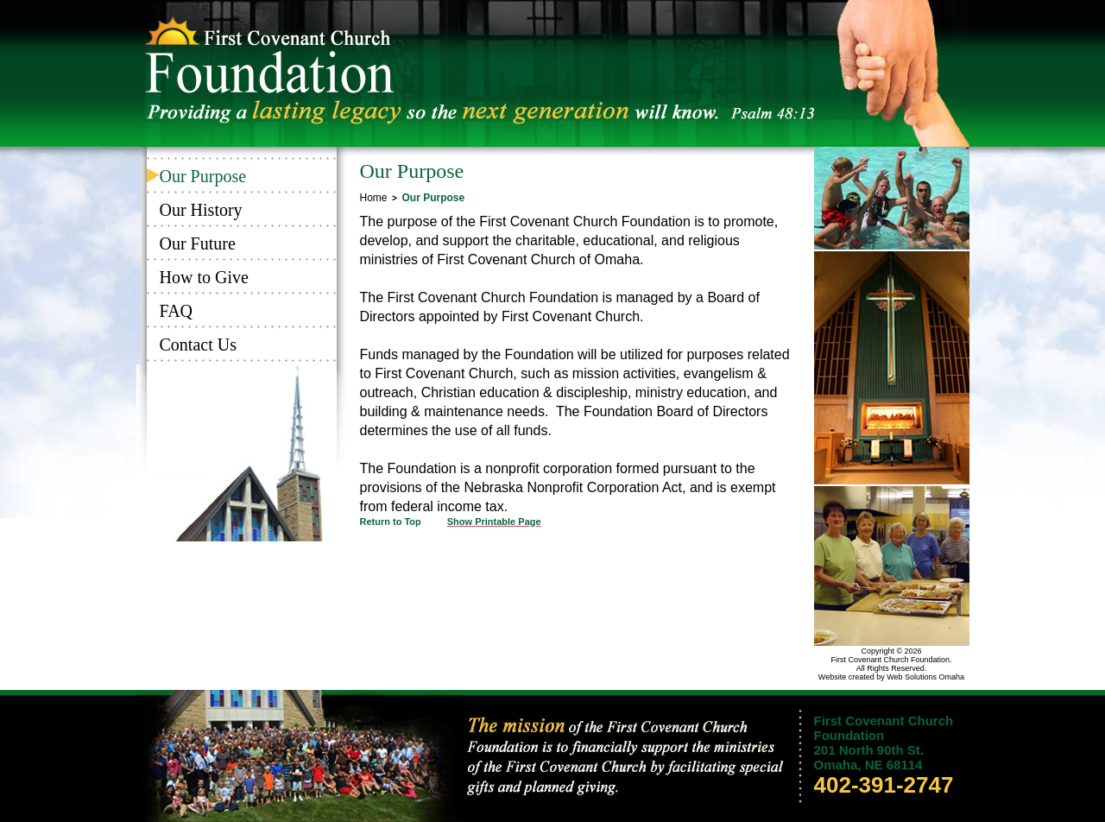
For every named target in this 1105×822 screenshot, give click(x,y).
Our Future (198, 243)
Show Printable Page (494, 521)
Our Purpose (203, 176)
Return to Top (390, 521)
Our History (201, 209)
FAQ (176, 310)
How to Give (204, 277)
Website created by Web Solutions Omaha (891, 677)
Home (374, 198)
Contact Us (198, 344)
